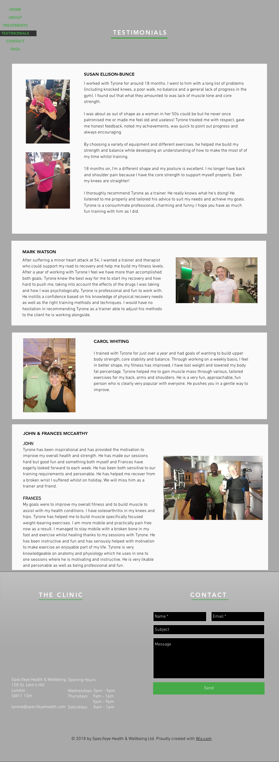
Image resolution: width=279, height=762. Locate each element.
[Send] (209, 688)
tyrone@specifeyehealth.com (38, 707)
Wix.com (204, 739)
